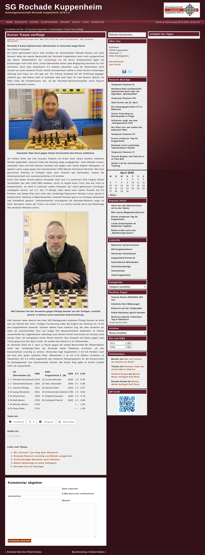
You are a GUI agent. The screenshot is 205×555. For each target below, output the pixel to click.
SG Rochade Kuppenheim (53, 7)
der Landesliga (47, 60)
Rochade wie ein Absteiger (29, 466)
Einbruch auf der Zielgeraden (126, 308)
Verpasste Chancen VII (123, 134)
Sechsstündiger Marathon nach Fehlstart (37, 459)
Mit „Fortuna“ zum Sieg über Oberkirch (36, 452)
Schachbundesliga (121, 266)
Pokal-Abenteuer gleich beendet (128, 313)
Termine (65, 22)
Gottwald (89, 39)
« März (112, 195)
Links (86, 22)
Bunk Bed (123, 322)
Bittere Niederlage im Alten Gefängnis (35, 463)
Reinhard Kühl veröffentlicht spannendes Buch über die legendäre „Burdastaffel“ (126, 91)
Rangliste (21, 22)
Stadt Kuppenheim (121, 275)
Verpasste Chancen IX (122, 84)
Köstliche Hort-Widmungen (125, 304)
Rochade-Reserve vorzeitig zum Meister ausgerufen (43, 456)
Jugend (34, 22)
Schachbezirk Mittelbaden (125, 262)
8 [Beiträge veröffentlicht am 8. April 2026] (121, 182)
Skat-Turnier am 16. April (124, 102)
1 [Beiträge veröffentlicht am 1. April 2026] (121, 179)
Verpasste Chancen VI (122, 152)
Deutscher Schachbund (123, 254)
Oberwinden (12, 41)
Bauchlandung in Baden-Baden (88, 552)
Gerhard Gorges (27, 39)
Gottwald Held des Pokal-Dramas (24, 552)
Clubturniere (49, 22)
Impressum (97, 22)
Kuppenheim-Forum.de (123, 258)
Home (9, 22)
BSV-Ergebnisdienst (121, 249)
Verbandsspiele (55, 29)
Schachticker (118, 271)
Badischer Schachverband (125, 245)
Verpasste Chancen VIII (123, 98)
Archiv (76, 22)
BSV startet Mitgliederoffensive (127, 212)
